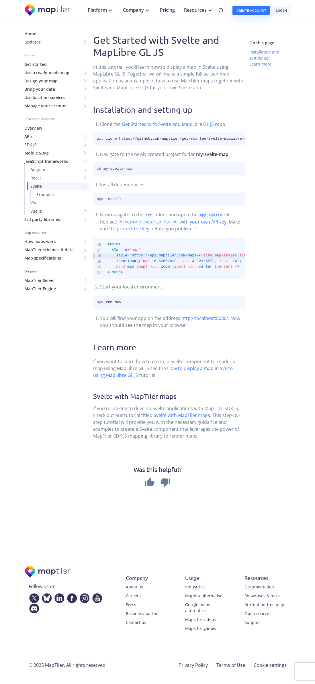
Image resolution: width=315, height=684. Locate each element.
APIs (28, 136)
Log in (281, 10)
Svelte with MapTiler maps (182, 415)
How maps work (40, 241)
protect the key (133, 228)
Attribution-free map (264, 604)
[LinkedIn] (58, 597)
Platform (101, 10)
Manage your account (45, 105)
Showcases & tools (262, 595)
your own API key (208, 221)
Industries (195, 586)
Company (137, 10)
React (35, 178)
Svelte (36, 186)
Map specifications (42, 258)
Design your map (41, 81)
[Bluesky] (45, 597)
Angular (38, 169)
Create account (251, 10)
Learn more (260, 64)
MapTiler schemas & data (49, 249)
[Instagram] (83, 597)
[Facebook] (71, 597)
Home (30, 33)
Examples (45, 194)
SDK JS (30, 144)
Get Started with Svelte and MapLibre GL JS (168, 124)
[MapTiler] (48, 10)
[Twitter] (33, 597)
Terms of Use (230, 665)
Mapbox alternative (203, 595)
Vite (34, 202)
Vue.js (36, 211)
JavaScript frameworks (46, 161)
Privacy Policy (193, 665)
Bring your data (39, 89)
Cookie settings (270, 665)
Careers (133, 595)
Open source (256, 613)
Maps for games (200, 628)
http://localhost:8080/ (204, 318)
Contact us (136, 622)
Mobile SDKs (36, 153)
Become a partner (143, 613)
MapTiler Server (39, 280)
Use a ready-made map (46, 72)
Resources (199, 10)
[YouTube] (96, 597)
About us (134, 586)
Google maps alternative (197, 607)
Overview (33, 128)
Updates (32, 42)
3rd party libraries (42, 219)
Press (131, 604)
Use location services (44, 97)
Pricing (167, 10)
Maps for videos (200, 619)
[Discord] (33, 607)
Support (252, 622)
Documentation (259, 586)
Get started (35, 64)
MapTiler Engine (40, 288)
